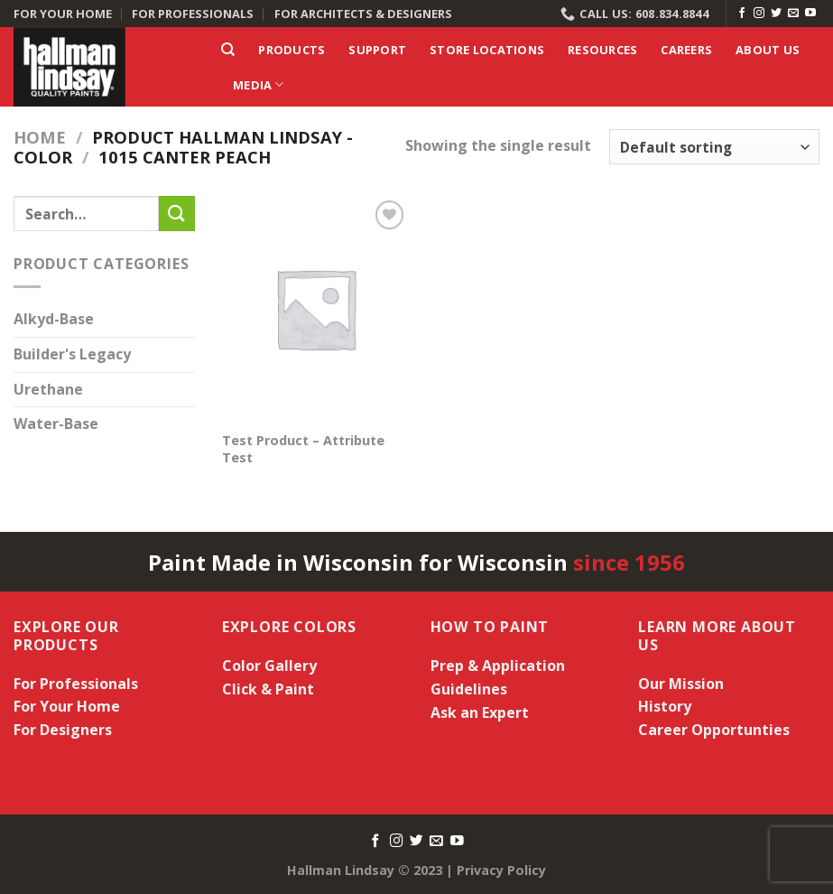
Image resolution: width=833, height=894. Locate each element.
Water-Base (56, 424)
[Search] (228, 50)
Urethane (48, 389)
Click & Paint (268, 689)
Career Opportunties (714, 730)
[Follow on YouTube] (810, 13)
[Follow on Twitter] (776, 13)
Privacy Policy (501, 870)
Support (377, 50)
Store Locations (487, 50)
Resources (602, 50)
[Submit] (177, 213)
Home (40, 137)
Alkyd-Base (54, 320)
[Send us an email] (793, 13)
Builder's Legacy (72, 354)
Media (258, 84)
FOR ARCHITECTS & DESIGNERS (363, 13)
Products (291, 50)
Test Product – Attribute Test (303, 449)
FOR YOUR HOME (63, 13)
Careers (686, 50)
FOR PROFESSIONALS (193, 13)
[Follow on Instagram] (759, 13)
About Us (768, 50)
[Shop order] (714, 146)
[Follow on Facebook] (741, 13)
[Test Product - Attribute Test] (316, 308)
